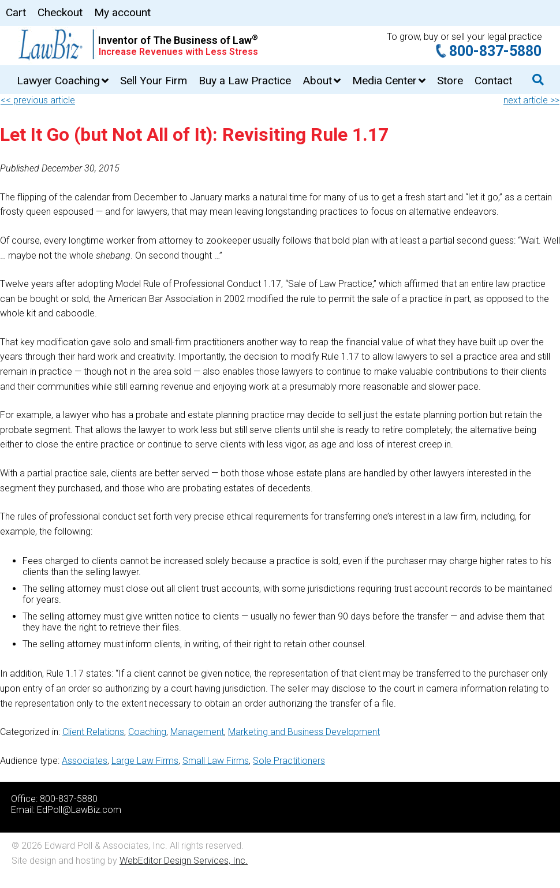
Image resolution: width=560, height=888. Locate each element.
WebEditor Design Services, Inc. (184, 860)
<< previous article (38, 100)
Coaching (147, 731)
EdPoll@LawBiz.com (79, 809)
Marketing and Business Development (304, 731)
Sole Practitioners (289, 760)
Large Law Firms (144, 760)
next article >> (531, 100)
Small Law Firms (215, 760)
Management (197, 731)
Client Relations (93, 731)
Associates (84, 760)
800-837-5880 (495, 51)
